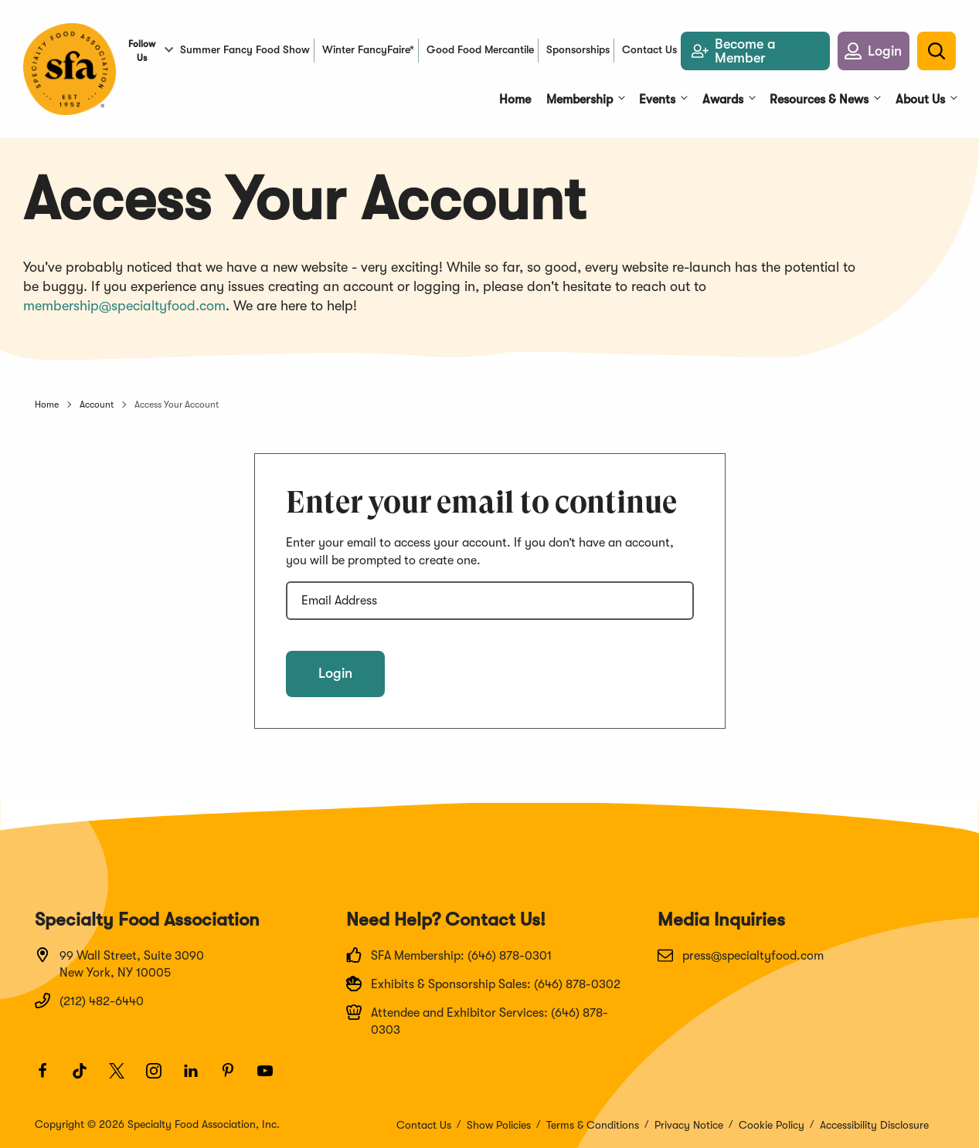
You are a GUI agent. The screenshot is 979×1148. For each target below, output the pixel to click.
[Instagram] (160, 1077)
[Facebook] (49, 1077)
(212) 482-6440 (89, 1000)
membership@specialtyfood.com (124, 305)
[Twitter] (123, 1077)
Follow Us (141, 51)
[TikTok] (86, 1077)
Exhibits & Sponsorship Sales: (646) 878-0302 (483, 983)
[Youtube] (272, 1077)
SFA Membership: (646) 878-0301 (449, 955)
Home (47, 404)
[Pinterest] (235, 1077)
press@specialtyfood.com (741, 955)
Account (97, 404)
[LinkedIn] (197, 1077)
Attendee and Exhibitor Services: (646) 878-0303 (477, 1020)
